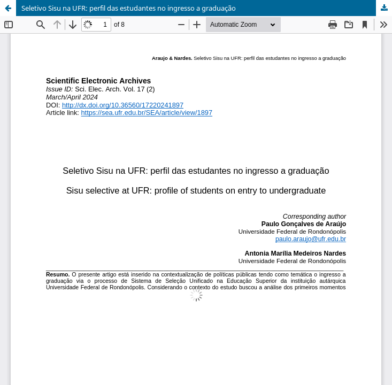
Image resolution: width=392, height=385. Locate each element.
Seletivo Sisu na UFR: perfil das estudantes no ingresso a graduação (128, 8)
